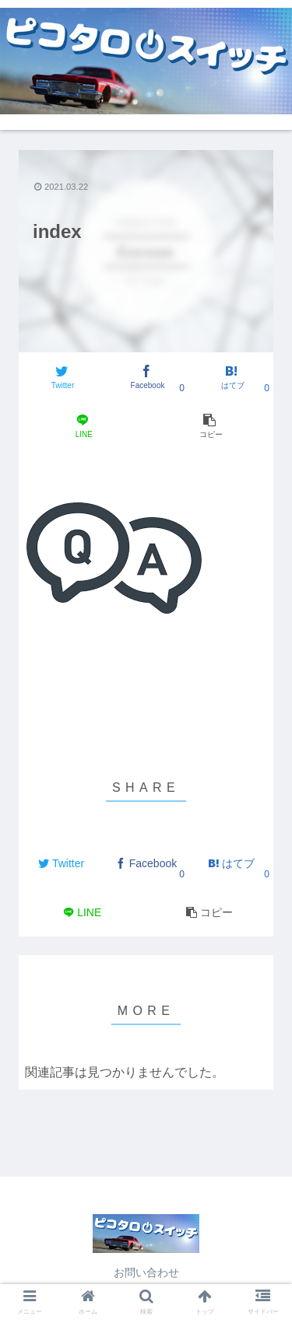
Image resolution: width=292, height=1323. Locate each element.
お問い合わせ (146, 1272)
